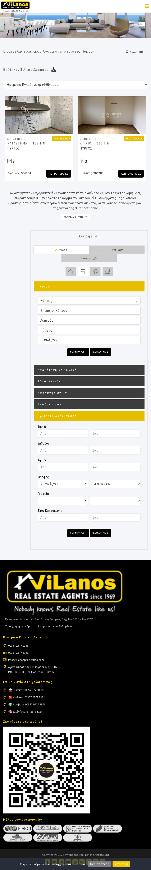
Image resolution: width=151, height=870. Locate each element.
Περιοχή (45, 286)
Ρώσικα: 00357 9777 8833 (28, 690)
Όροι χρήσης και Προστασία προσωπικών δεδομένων (39, 626)
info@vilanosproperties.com (26, 660)
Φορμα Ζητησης (75, 217)
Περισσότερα (99, 864)
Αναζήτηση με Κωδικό (57, 370)
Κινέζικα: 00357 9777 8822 (29, 697)
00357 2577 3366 (18, 653)
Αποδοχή (121, 864)
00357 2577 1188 (18, 645)
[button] (136, 51)
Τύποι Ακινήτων (52, 381)
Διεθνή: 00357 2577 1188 (28, 711)
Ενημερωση (78, 352)
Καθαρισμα (100, 352)
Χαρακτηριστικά (52, 393)
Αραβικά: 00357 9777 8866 (29, 704)
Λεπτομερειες (59, 173)
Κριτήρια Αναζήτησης (57, 416)
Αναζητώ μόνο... (53, 404)
